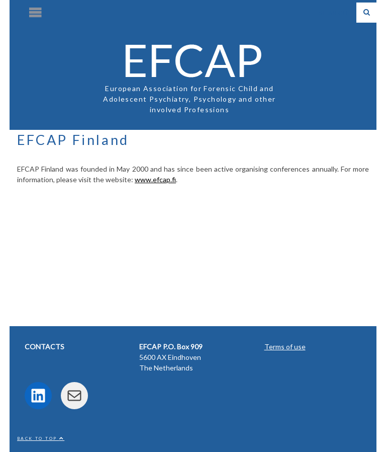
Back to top (40, 438)
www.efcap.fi (155, 179)
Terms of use (285, 346)
